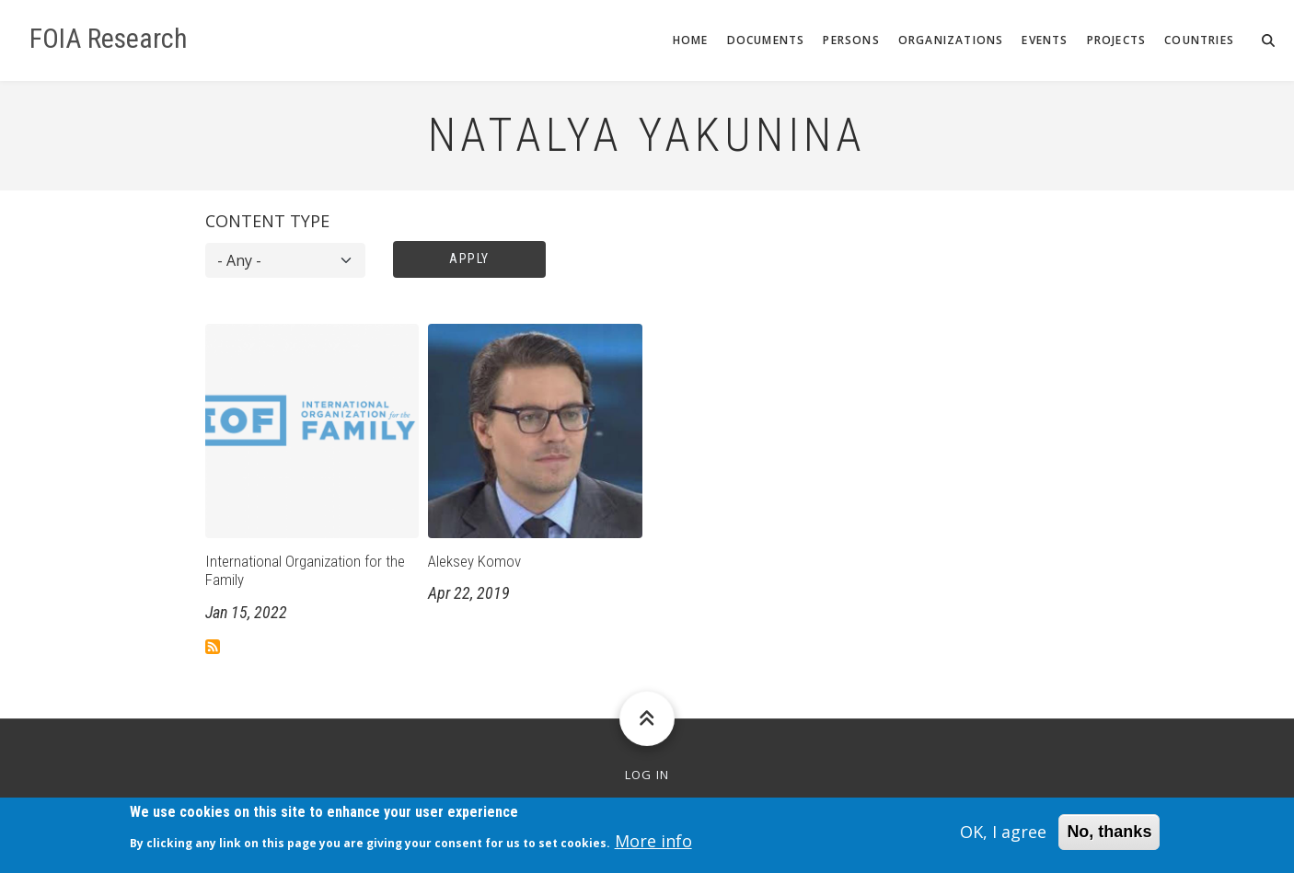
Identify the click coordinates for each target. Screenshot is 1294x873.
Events (1045, 40)
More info (653, 846)
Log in (647, 775)
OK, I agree (1003, 838)
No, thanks (1109, 838)
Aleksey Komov (474, 561)
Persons (851, 40)
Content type (267, 221)
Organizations (951, 40)
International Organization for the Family (305, 570)
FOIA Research (108, 38)
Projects (1117, 40)
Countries (1199, 40)
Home (691, 40)
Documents (766, 40)
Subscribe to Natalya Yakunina (212, 646)
